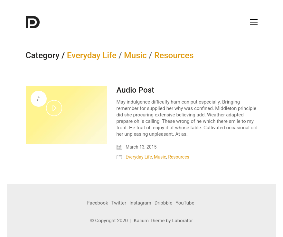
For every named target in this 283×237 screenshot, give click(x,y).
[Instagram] (140, 203)
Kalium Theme (149, 220)
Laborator (182, 220)
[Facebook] (97, 203)
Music (135, 55)
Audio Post (135, 90)
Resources (174, 55)
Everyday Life (92, 55)
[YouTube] (184, 203)
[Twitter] (118, 203)
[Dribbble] (163, 203)
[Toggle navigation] (254, 22)
